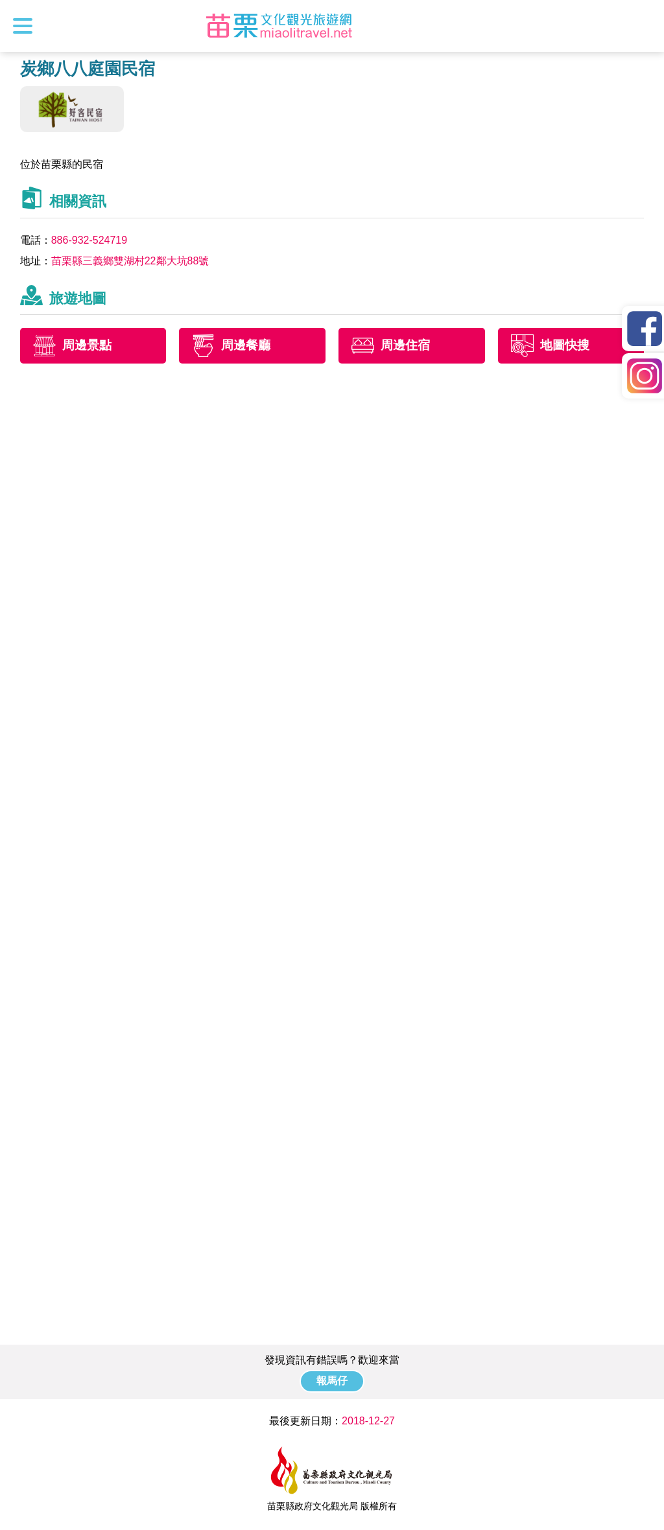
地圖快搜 (564, 346)
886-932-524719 (89, 240)
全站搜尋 (643, 26)
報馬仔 (332, 1380)
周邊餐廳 (245, 346)
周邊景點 (87, 346)
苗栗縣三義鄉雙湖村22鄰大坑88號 (130, 260)
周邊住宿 (405, 346)
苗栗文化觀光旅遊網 (279, 26)
